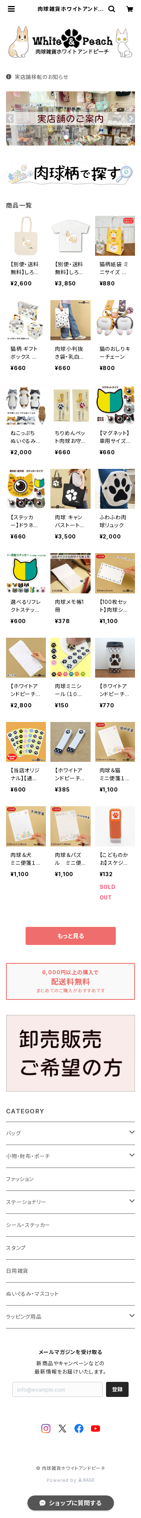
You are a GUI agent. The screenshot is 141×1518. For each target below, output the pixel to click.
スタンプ (16, 1248)
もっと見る (70, 936)
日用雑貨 (17, 1271)
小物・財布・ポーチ (28, 1156)
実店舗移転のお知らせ (37, 77)
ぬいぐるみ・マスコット (32, 1294)
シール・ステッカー (28, 1225)
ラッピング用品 (24, 1316)
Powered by (71, 1480)
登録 (117, 1389)
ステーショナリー (26, 1202)
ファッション (20, 1179)
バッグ (13, 1133)
